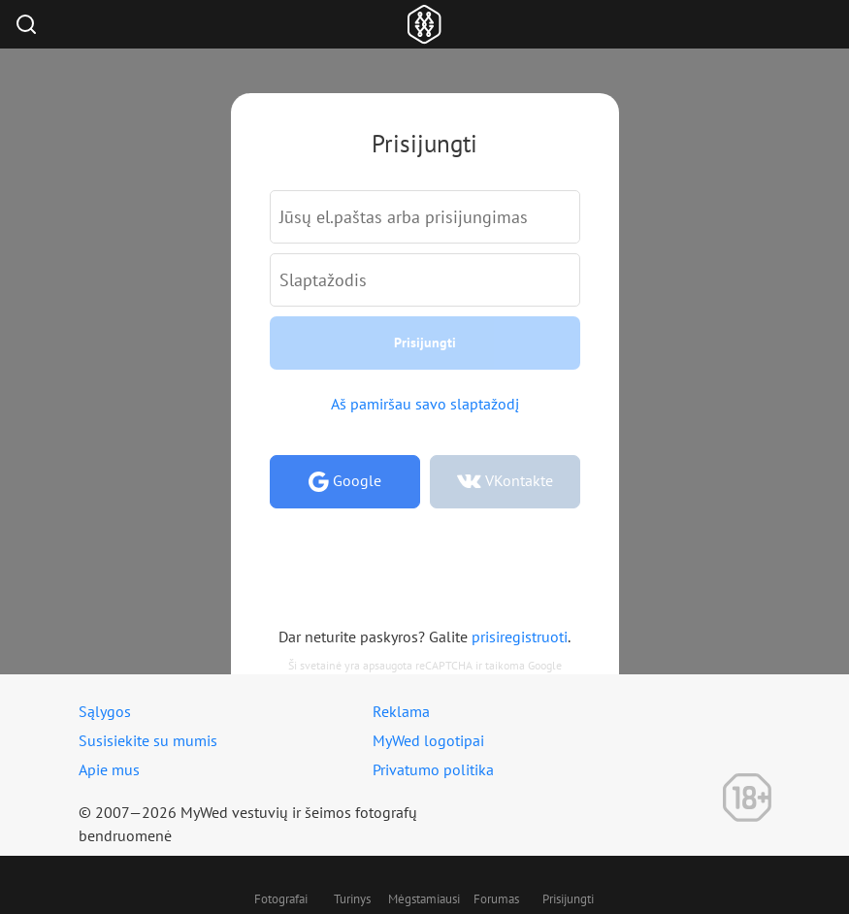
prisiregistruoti (520, 636)
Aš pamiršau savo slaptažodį (425, 403)
